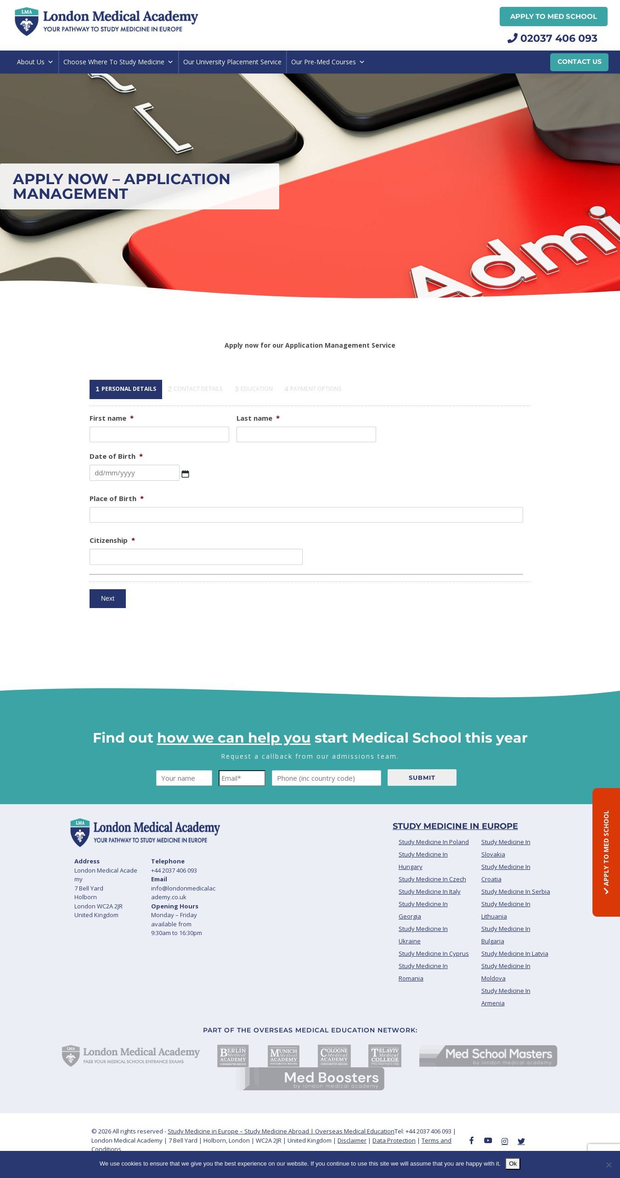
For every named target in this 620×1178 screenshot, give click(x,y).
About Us (35, 62)
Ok (513, 1163)
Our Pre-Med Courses (328, 62)
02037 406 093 (552, 38)
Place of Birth (117, 515)
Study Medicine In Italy (430, 909)
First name (112, 435)
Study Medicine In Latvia (514, 971)
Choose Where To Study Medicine (118, 62)
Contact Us (580, 61)
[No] (608, 1164)
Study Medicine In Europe (455, 844)
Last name (258, 435)
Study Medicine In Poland (434, 859)
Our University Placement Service (232, 61)
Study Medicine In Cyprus (434, 971)
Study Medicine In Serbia (515, 909)
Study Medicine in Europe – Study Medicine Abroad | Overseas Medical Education (281, 1148)
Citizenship (112, 557)
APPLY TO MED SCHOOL (606, 852)
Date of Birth (116, 473)
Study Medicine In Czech (432, 896)
